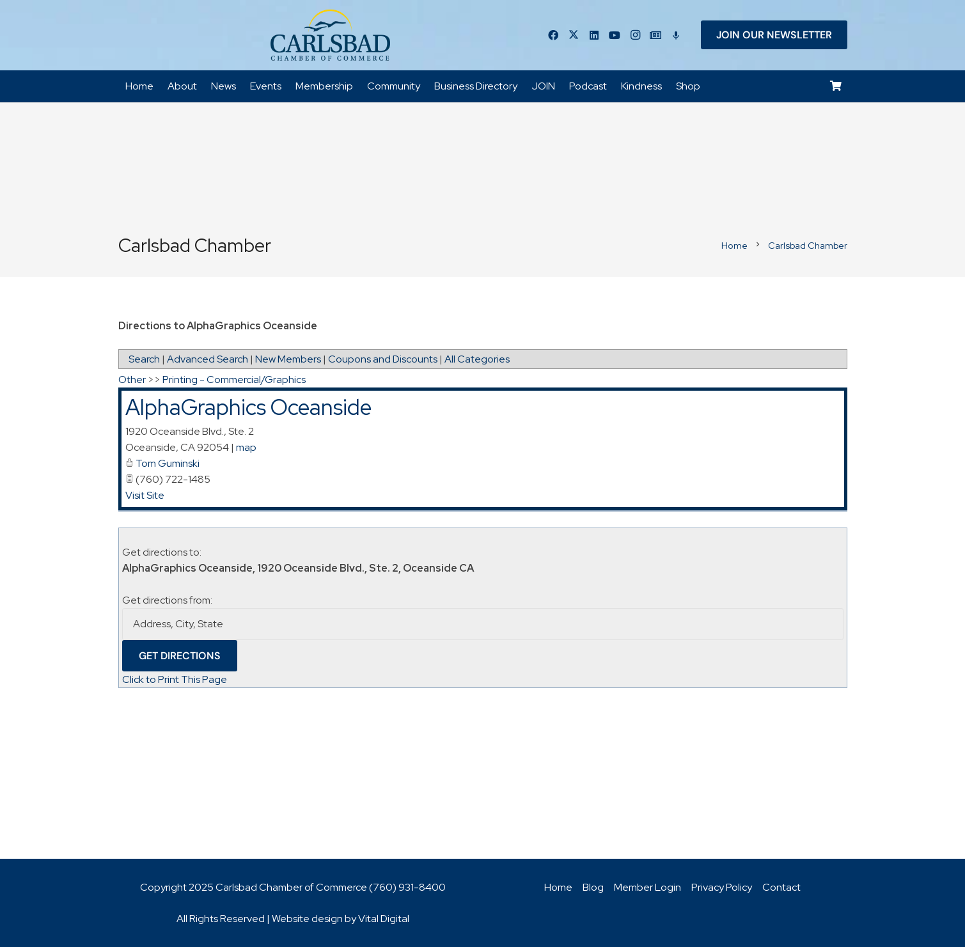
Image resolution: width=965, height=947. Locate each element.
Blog (593, 887)
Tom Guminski (168, 463)
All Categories (477, 359)
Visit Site (144, 495)
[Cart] (835, 86)
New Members (288, 359)
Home (558, 887)
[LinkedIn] (594, 35)
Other (132, 380)
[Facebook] (553, 35)
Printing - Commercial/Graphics (234, 380)
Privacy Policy (721, 887)
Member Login (647, 887)
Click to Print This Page (174, 679)
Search (144, 359)
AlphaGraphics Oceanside (248, 407)
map (246, 447)
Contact (781, 887)
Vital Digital (383, 918)
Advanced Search (207, 359)
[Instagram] (635, 35)
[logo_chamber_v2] (330, 35)
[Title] (655, 35)
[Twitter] (573, 35)
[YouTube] (614, 35)
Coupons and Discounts (382, 359)
